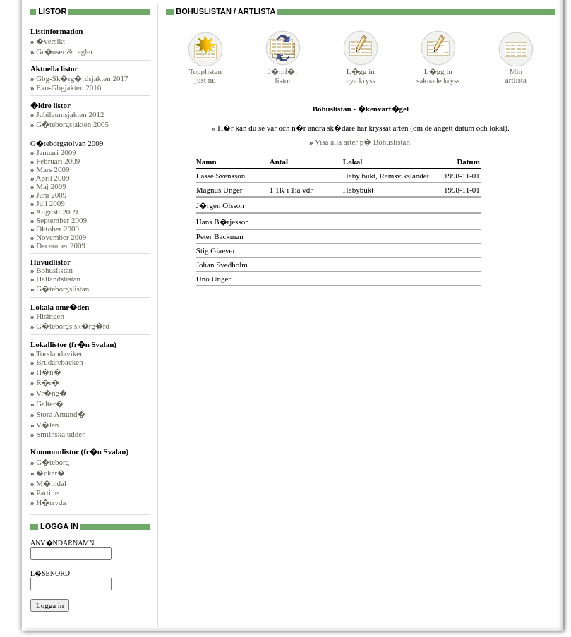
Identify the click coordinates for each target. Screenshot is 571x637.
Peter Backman (220, 236)
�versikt (50, 41)
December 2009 (60, 245)
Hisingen (50, 316)
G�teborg (52, 462)
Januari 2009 (56, 152)
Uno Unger (213, 278)
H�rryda (51, 502)
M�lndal (51, 483)
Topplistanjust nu (205, 72)
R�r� (47, 382)
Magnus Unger (219, 190)
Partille (47, 492)
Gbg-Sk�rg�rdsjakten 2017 (82, 78)
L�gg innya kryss (360, 72)
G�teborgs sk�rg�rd (72, 326)
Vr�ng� (51, 393)
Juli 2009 (50, 203)
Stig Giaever (215, 250)
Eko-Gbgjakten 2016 (68, 87)
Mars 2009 (52, 169)
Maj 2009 (51, 186)
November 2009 (61, 237)
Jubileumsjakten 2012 (70, 114)
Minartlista (516, 72)
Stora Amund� (60, 414)
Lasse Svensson (220, 175)
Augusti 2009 (57, 211)
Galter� (49, 403)
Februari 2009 (58, 161)
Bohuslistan (54, 270)
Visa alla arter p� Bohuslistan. (363, 142)
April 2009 (53, 178)
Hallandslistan (58, 278)
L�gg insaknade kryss (437, 72)
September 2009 (61, 220)
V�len (47, 424)
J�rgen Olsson (220, 205)
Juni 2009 (51, 194)
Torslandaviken (60, 353)
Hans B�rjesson (222, 221)
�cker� (50, 472)
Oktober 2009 (57, 228)
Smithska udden (61, 434)
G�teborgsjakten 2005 (72, 124)
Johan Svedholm (222, 264)
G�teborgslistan (62, 288)
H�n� (48, 372)
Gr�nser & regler (64, 51)
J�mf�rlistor (283, 72)
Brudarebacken (59, 362)
